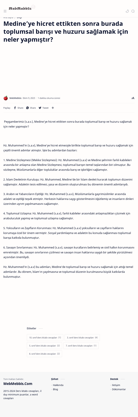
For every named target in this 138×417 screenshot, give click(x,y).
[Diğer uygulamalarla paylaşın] (53, 107)
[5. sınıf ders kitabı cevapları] (44, 345)
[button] (127, 11)
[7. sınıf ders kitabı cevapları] (81, 345)
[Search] (132, 11)
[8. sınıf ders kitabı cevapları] (44, 353)
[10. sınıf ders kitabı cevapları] (45, 337)
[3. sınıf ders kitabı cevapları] (82, 337)
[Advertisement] (31, 67)
